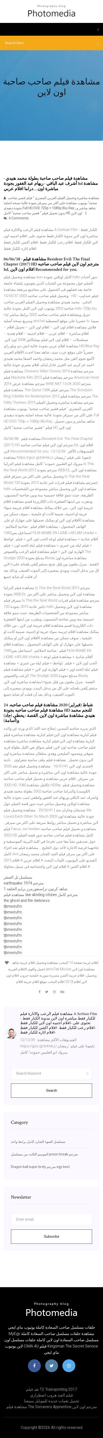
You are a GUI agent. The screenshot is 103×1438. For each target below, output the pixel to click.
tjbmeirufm (13, 906)
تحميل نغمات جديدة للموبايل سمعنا (51, 1401)
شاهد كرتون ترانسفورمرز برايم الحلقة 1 (35, 889)
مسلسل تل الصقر (18, 877)
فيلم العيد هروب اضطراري (51, 1395)
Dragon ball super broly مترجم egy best (40, 1167)
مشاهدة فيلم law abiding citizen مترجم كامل (41, 894)
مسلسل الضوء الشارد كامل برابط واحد (38, 1142)
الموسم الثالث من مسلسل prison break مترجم (44, 1154)
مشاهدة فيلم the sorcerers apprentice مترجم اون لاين (51, 1406)
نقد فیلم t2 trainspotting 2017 (51, 1389)
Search (51, 1090)
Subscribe (51, 1236)
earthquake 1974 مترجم (24, 883)
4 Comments (16, 218)
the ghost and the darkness (27, 900)
